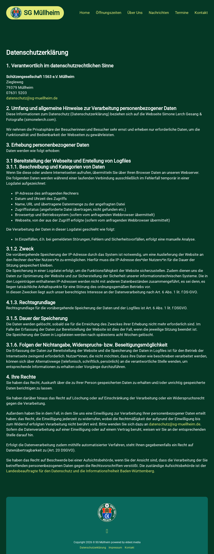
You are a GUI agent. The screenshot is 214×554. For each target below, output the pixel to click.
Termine (181, 12)
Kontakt (201, 12)
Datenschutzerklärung (93, 547)
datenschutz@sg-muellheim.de (32, 98)
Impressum (115, 547)
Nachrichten (159, 12)
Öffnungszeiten (108, 12)
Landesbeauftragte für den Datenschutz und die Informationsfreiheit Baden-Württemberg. (80, 471)
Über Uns (135, 12)
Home (85, 12)
